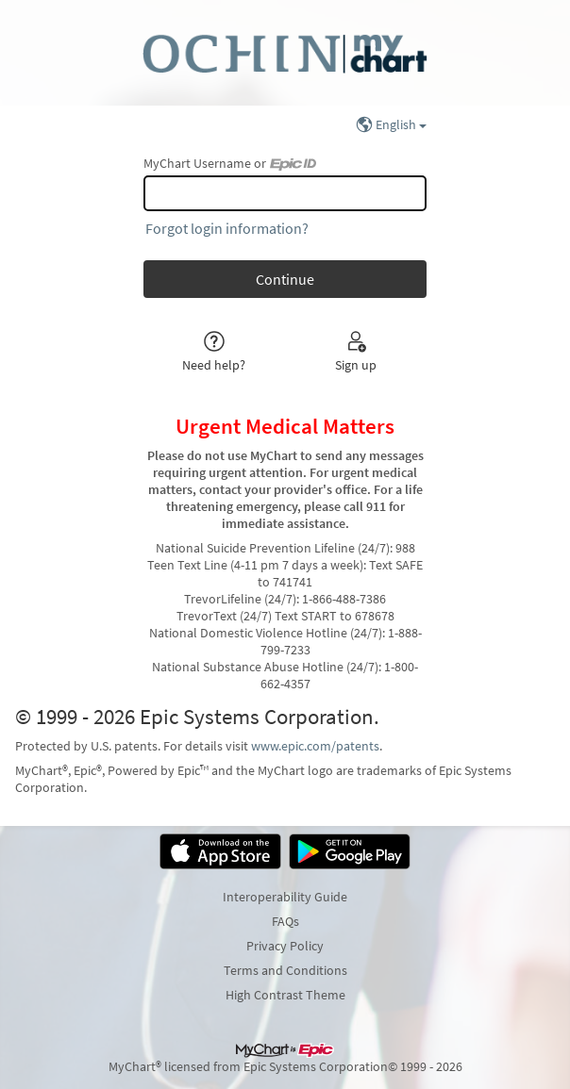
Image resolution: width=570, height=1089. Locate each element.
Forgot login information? (227, 228)
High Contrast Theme (285, 994)
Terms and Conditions (285, 970)
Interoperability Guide (285, 896)
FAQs (285, 921)
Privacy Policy (285, 945)
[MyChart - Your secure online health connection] (284, 53)
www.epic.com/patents (315, 745)
